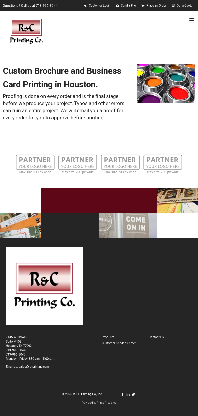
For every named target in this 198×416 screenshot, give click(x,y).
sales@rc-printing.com (34, 366)
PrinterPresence (106, 402)
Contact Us (156, 337)
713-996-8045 (16, 354)
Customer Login (99, 5)
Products (108, 337)
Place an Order (156, 5)
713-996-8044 (46, 5)
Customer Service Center (119, 343)
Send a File (128, 5)
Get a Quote (185, 5)
